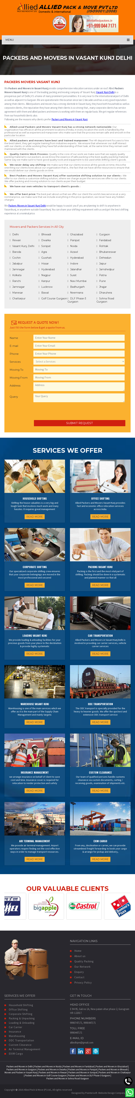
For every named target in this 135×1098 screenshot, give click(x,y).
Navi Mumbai (77, 281)
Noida (72, 246)
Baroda (15, 252)
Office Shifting (16, 1009)
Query (14, 396)
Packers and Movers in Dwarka (52, 1069)
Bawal (44, 292)
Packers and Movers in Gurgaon (21, 1069)
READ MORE (34, 516)
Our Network (80, 966)
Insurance (12, 1031)
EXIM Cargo (13, 1053)
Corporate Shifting (18, 1014)
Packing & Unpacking (19, 1018)
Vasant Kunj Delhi (105, 92)
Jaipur (101, 263)
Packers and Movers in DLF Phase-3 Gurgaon (89, 1075)
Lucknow (46, 286)
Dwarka (45, 240)
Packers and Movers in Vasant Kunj (70, 119)
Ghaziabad (75, 234)
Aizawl (73, 252)
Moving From (19, 377)
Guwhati (45, 257)
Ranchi (15, 281)
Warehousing (14, 1036)
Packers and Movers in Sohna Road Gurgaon (67, 1078)
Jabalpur (16, 263)
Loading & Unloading (19, 1022)
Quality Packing (82, 961)
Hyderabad (75, 257)
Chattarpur (17, 298)
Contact (77, 977)
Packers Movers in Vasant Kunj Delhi (27, 205)
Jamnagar (17, 269)
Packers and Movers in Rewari (53, 1072)
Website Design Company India (114, 1092)
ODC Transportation (19, 1040)
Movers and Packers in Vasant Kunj (21, 1072)
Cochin (15, 257)
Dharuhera (104, 292)
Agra (43, 252)
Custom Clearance (18, 1044)
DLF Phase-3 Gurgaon (77, 300)
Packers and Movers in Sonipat (82, 1072)
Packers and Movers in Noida (48, 1066)
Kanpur (44, 281)
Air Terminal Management (22, 1049)
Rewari (15, 240)
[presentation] (36, 411)
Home (76, 950)
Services (15, 361)
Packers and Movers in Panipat (82, 1069)
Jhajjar (102, 286)
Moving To (16, 369)
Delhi (14, 234)
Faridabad (104, 240)
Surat (72, 275)
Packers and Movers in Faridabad (78, 1066)
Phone (14, 353)
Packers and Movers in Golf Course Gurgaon (45, 1075)
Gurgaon (103, 234)
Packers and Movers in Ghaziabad (112, 1066)
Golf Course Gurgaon (53, 298)
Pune (101, 281)
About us (78, 956)
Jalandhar (75, 269)
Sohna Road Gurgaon (105, 300)
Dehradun (104, 257)
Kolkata (15, 275)
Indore (73, 263)
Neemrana (75, 292)
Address (15, 385)
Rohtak (102, 246)
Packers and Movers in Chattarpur (115, 1072)
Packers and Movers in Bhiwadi (113, 1069)
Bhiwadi (45, 234)
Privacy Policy (81, 982)
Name (14, 338)
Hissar (44, 263)
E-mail (14, 346)
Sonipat (45, 246)
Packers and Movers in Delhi (20, 1066)
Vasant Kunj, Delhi (22, 246)
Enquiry (77, 972)
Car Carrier (13, 1027)
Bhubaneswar (106, 252)
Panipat (74, 240)
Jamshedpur (105, 269)
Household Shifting (18, 1005)
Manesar (16, 292)
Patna (102, 275)
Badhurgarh (76, 286)
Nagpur (45, 275)
